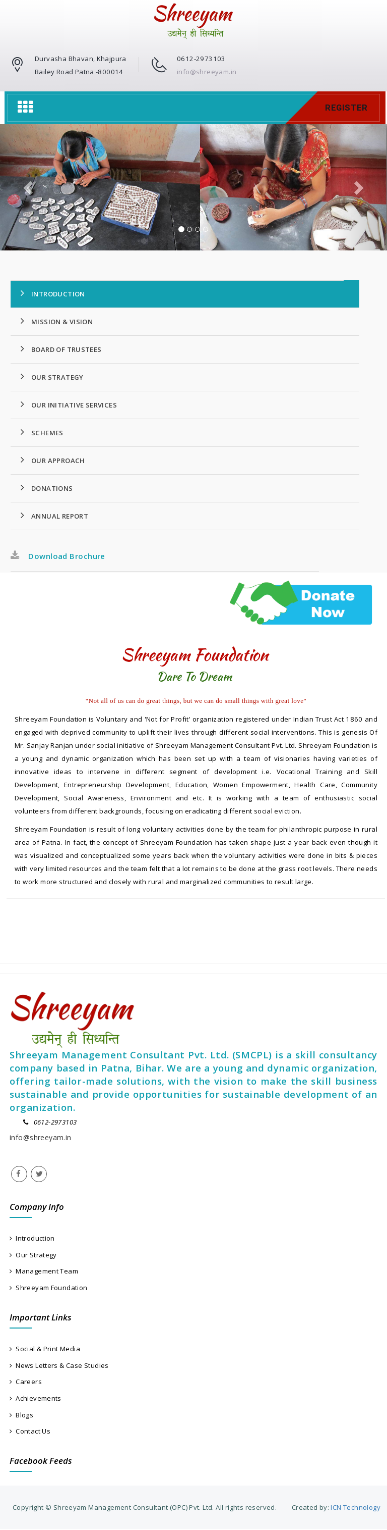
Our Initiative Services (69, 404)
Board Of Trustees (61, 349)
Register (346, 108)
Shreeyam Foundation (49, 1287)
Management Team (44, 1271)
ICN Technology (354, 1508)
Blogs (21, 1415)
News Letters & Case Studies (59, 1365)
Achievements (35, 1398)
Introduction (53, 293)
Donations (47, 488)
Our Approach (53, 460)
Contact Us (30, 1431)
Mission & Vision (57, 321)
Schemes (42, 432)
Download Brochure (58, 556)
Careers (26, 1382)
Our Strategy (52, 377)
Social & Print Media (45, 1349)
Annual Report (54, 516)
